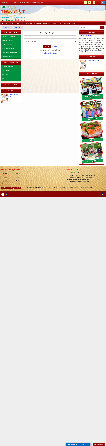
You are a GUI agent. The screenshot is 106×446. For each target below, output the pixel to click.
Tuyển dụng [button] (46, 23)
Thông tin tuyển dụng (93, 60)
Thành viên (5, 180)
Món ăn (4, 78)
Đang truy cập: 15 (15, 188)
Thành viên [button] (57, 24)
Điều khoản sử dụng (86, 187)
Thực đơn (5, 177)
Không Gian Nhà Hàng (8, 36)
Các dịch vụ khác (7, 56)
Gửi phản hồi (99, 444)
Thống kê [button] (66, 24)
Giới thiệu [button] (9, 24)
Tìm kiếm (4, 184)
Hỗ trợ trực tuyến (76, 445)
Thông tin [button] (19, 24)
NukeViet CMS (64, 187)
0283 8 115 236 (7, 2)
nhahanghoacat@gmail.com (34, 2)
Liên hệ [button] (74, 23)
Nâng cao (54, 46)
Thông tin (17, 173)
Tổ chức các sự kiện (85, 35)
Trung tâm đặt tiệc (7, 40)
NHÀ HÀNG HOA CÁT (46, 187)
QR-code (5, 188)
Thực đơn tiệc (6, 70)
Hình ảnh (17, 177)
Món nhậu (5, 74)
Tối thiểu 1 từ (55, 50)
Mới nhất (11, 90)
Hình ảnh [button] (37, 24)
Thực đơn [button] (28, 24)
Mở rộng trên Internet (50, 53)
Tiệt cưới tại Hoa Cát (8, 48)
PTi (77, 187)
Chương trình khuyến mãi (9, 52)
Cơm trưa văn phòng (8, 66)
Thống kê (17, 180)
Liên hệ (17, 184)
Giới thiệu (4, 173)
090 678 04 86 (18, 2)
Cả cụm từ (44, 50)
